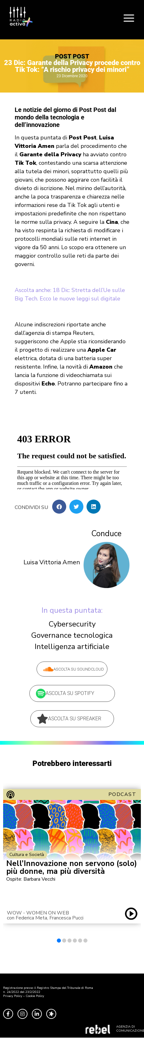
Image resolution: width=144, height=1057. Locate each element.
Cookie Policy (35, 996)
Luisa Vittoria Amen (51, 562)
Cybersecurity (72, 624)
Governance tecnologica (72, 635)
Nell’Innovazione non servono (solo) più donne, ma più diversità (71, 867)
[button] (59, 507)
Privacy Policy (12, 996)
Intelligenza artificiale (72, 647)
